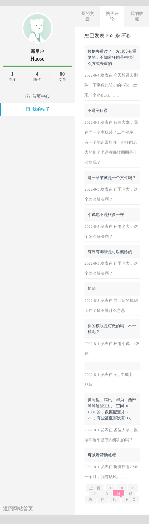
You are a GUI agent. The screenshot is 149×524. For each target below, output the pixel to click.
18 (115, 499)
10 (121, 488)
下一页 (130, 499)
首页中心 (37, 96)
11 (133, 488)
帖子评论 (112, 16)
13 (106, 494)
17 (102, 499)
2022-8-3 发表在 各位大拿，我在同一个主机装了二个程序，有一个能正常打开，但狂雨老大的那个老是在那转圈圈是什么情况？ (111, 142)
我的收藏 (136, 16)
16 (90, 499)
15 (130, 494)
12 (94, 494)
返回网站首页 (18, 508)
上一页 (94, 488)
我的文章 (87, 16)
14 (118, 494)
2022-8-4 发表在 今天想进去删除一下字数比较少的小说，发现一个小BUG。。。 (111, 85)
